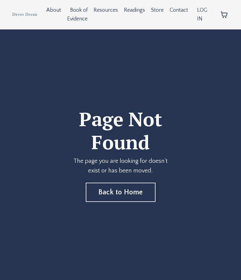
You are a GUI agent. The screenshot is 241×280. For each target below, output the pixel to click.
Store (157, 10)
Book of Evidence (77, 14)
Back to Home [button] (120, 192)
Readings (134, 10)
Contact (179, 10)
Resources (106, 10)
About (53, 10)
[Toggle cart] (224, 15)
